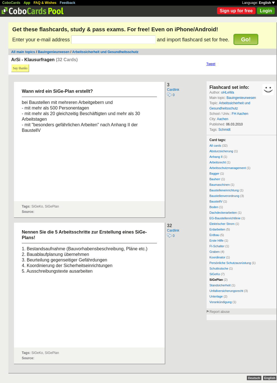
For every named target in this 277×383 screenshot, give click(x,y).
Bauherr (214, 179)
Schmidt (224, 130)
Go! (245, 39)
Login (266, 10)
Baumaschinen (219, 184)
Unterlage (216, 296)
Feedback (67, 3)
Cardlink (173, 90)
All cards (215, 145)
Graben (214, 251)
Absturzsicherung (221, 151)
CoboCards (11, 3)
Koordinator (217, 257)
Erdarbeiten (217, 229)
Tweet (210, 64)
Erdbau (214, 235)
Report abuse (219, 312)
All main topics (23, 52)
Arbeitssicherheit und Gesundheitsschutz (105, 52)
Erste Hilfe (216, 240)
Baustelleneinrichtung (224, 190)
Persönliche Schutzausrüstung (230, 263)
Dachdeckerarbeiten (223, 212)
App (27, 3)
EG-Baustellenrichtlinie (224, 218)
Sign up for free (236, 10)
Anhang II (216, 156)
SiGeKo (214, 274)
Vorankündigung (220, 302)
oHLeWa (227, 92)
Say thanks (20, 68)
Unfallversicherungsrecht (226, 290)
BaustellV (215, 201)
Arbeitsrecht (217, 162)
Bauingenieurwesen (53, 52)
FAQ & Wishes (45, 3)
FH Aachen (240, 114)
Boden (213, 207)
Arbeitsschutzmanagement (227, 168)
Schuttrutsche (218, 268)
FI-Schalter (217, 246)
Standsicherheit (220, 285)
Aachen (222, 119)
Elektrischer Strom (222, 223)
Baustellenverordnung (224, 196)
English (267, 3)
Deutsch (254, 378)
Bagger (214, 173)
